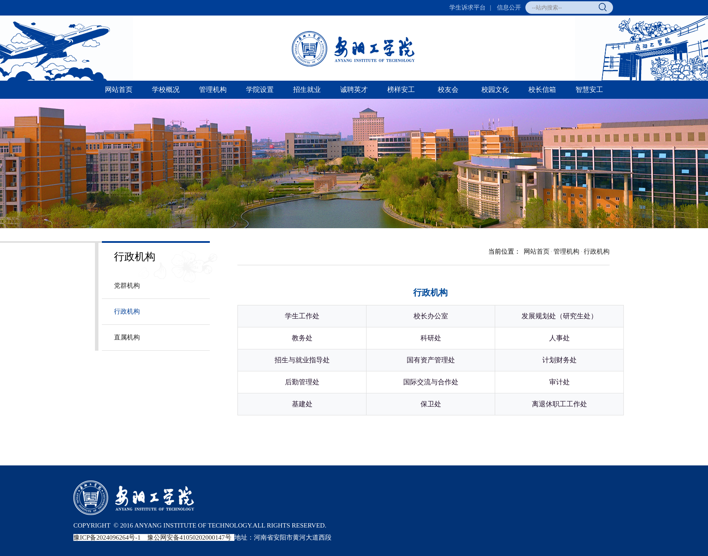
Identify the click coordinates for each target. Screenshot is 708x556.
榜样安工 (401, 89)
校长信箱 (542, 89)
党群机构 (127, 285)
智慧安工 (589, 89)
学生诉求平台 (467, 7)
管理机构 (213, 89)
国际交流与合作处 (430, 382)
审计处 (559, 382)
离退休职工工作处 (559, 404)
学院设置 (260, 89)
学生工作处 (302, 316)
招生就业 (307, 89)
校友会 (448, 89)
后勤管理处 (302, 382)
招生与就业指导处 (302, 360)
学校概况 (166, 89)
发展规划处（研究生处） (559, 316)
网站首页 (119, 89)
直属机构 (127, 337)
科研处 (430, 338)
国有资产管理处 (431, 360)
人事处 (559, 338)
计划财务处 (559, 360)
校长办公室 (431, 316)
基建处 (302, 404)
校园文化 (495, 89)
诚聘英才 (354, 89)
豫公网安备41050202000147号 (189, 537)
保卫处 (430, 404)
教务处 (302, 338)
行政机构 (127, 311)
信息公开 (509, 7)
